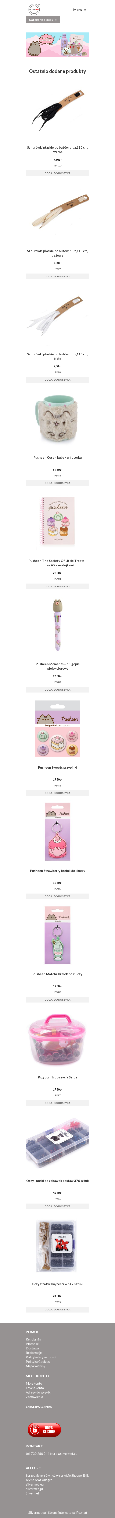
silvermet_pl (34, 1489)
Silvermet (32, 1493)
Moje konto (34, 1383)
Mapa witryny (35, 1366)
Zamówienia (34, 1397)
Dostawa (32, 1348)
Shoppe (76, 1475)
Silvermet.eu (37, 1512)
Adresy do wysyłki (38, 1392)
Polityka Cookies (38, 1361)
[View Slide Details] (57, 44)
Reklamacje (34, 1353)
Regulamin (33, 1339)
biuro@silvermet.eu (63, 1453)
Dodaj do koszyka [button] (57, 173)
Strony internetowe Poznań (67, 1512)
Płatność (32, 1344)
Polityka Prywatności (41, 1357)
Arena (30, 1480)
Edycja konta (35, 1388)
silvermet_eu (35, 1484)
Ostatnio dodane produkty (57, 71)
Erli (85, 1475)
